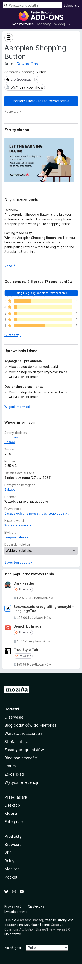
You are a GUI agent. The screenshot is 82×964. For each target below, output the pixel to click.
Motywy (44, 24)
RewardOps (27, 63)
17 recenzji (12, 335)
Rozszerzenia (23, 24)
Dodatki (11, 709)
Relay (9, 860)
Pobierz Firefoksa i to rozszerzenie (41, 101)
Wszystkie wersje (17, 525)
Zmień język (13, 948)
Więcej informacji (17, 407)
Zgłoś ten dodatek (18, 562)
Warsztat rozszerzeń (23, 733)
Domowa (11, 437)
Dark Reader (24, 583)
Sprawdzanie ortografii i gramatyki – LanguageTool (44, 609)
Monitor (11, 869)
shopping (25, 537)
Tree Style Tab (26, 650)
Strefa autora (16, 741)
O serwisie (13, 717)
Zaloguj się (71, 5)
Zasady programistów (24, 749)
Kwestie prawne (16, 912)
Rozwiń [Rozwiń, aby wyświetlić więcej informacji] (9, 266)
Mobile (10, 813)
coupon (10, 537)
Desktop (12, 805)
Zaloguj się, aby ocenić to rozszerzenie (41, 293)
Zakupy (10, 489)
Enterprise (13, 821)
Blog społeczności (21, 758)
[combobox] (32, 5)
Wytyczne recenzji (21, 782)
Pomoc (9, 442)
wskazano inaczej (30, 920)
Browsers (12, 844)
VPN (8, 852)
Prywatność (12, 906)
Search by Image (28, 626)
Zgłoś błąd (14, 774)
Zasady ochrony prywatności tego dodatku (36, 513)
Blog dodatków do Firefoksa (30, 725)
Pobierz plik (12, 111)
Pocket (10, 877)
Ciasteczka (36, 906)
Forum (10, 766)
